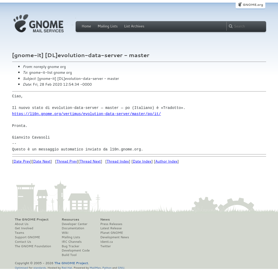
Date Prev (21, 161)
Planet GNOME (111, 233)
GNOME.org (253, 4)
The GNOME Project (32, 219)
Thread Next (90, 161)
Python (107, 267)
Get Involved (24, 228)
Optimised (21, 267)
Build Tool (69, 255)
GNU (121, 267)
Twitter (105, 246)
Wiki (65, 233)
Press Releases (111, 224)
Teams (19, 233)
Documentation (73, 228)
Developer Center (74, 224)
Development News (114, 237)
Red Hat (66, 267)
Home (86, 26)
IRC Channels (72, 242)
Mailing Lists (108, 26)
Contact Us (23, 242)
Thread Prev (66, 161)
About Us (22, 224)
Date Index (142, 161)
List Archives (134, 26)
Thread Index (118, 161)
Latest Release (111, 228)
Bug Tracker (70, 246)
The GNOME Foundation (33, 246)
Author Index (166, 161)
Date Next (42, 161)
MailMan (95, 267)
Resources (70, 219)
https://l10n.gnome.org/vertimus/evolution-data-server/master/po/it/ (86, 113)
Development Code (76, 250)
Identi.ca (106, 242)
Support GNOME (27, 237)
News (105, 219)
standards (39, 267)
